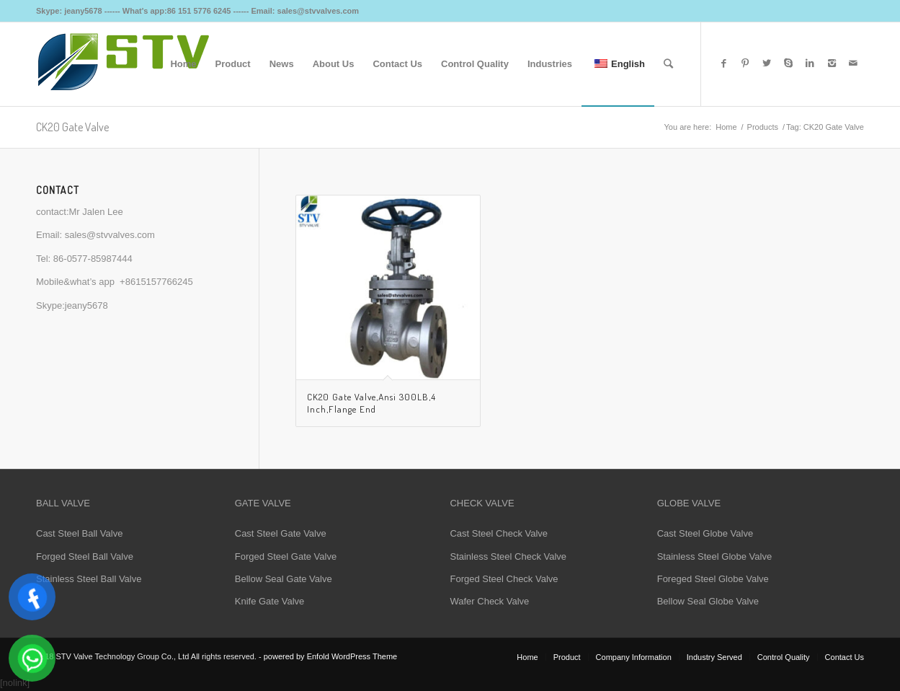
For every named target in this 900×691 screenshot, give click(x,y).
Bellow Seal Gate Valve (283, 578)
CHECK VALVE (482, 503)
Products (762, 127)
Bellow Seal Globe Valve (708, 601)
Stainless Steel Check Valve (508, 556)
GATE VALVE (263, 503)
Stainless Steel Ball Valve (88, 578)
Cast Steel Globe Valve (705, 533)
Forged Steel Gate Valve (286, 556)
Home (726, 127)
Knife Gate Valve (270, 601)
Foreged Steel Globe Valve (713, 578)
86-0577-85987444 (93, 258)
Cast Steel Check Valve (499, 533)
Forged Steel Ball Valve (84, 556)
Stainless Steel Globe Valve (714, 556)
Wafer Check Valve (489, 601)
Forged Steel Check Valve (504, 578)
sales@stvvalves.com (110, 234)
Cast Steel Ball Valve (79, 533)
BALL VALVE (63, 503)
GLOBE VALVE (689, 503)
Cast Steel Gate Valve (280, 533)
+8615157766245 (156, 281)
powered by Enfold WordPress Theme (330, 656)
